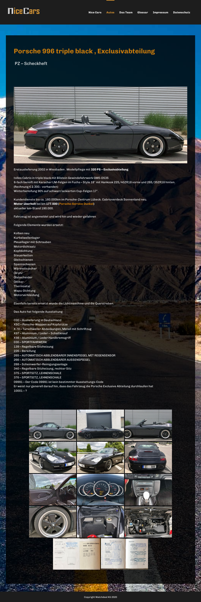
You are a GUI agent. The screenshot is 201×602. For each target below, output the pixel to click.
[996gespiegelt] (100, 89)
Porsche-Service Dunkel (76, 204)
